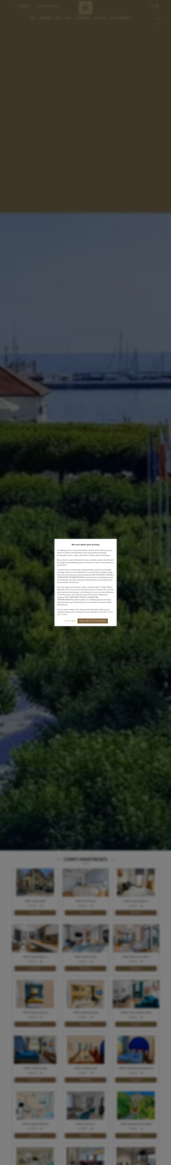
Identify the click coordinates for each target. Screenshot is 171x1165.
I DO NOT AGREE (70, 621)
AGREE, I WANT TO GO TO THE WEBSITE (92, 621)
